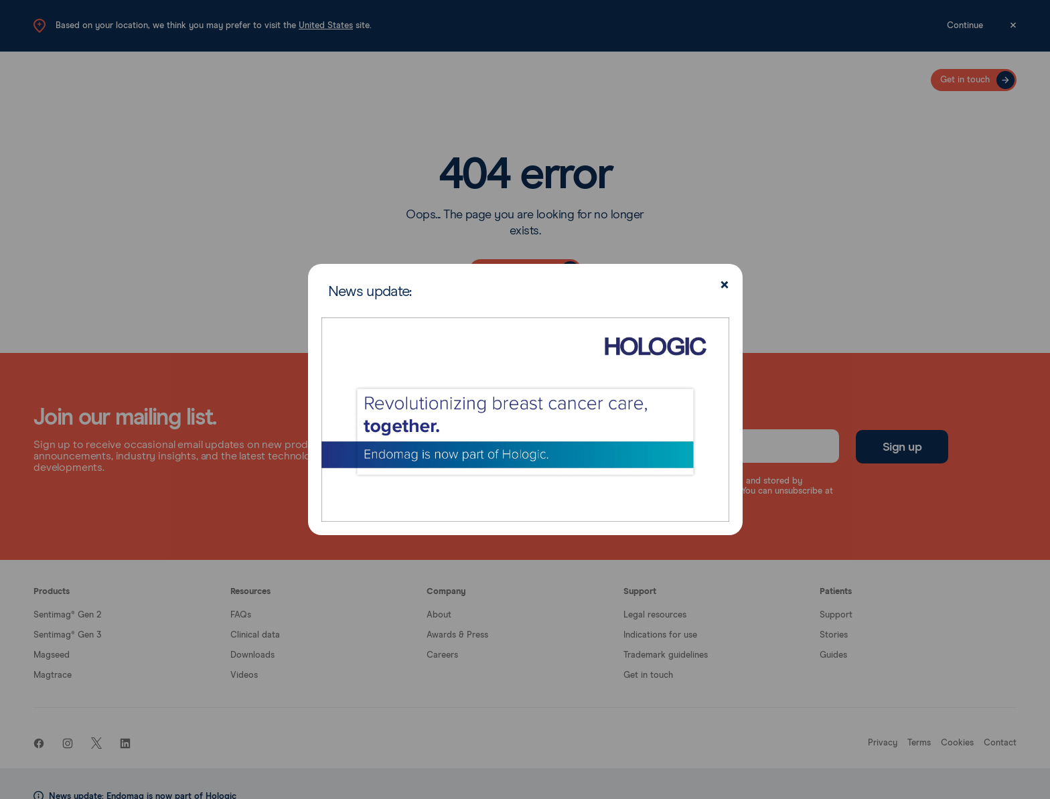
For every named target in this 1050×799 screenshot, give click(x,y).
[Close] (723, 286)
